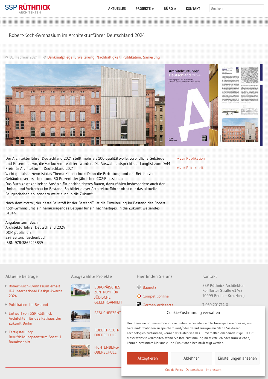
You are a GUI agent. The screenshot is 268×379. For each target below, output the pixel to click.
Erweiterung (84, 57)
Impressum (214, 370)
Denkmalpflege (59, 57)
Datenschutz (194, 370)
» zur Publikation (191, 158)
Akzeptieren (148, 358)
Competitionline (156, 296)
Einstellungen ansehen (237, 358)
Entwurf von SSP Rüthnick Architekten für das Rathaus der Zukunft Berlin (35, 318)
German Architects (158, 304)
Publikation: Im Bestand (28, 304)
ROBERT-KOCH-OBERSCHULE (106, 333)
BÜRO (170, 8)
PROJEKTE (145, 8)
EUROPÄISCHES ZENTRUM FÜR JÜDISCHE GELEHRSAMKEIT (108, 295)
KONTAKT (193, 8)
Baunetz (149, 287)
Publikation (132, 57)
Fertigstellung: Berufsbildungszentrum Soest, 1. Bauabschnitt (35, 337)
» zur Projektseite (191, 167)
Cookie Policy (174, 370)
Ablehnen (191, 358)
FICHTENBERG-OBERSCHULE (106, 350)
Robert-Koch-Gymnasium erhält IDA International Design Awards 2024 (35, 291)
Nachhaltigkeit (109, 57)
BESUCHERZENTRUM (111, 312)
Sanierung (151, 57)
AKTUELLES (117, 8)
